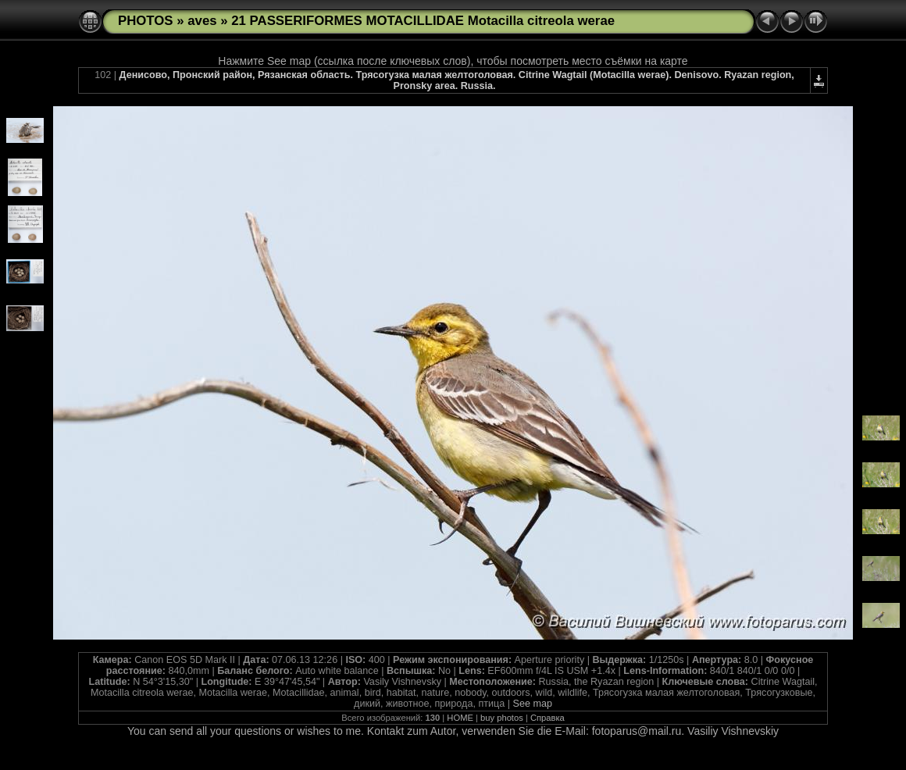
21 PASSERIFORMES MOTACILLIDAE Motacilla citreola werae (423, 20)
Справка (547, 717)
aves (201, 20)
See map (532, 703)
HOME (460, 717)
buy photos (501, 717)
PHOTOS (145, 20)
